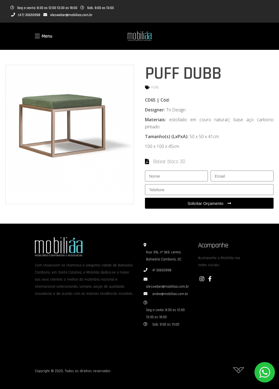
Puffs (155, 87)
